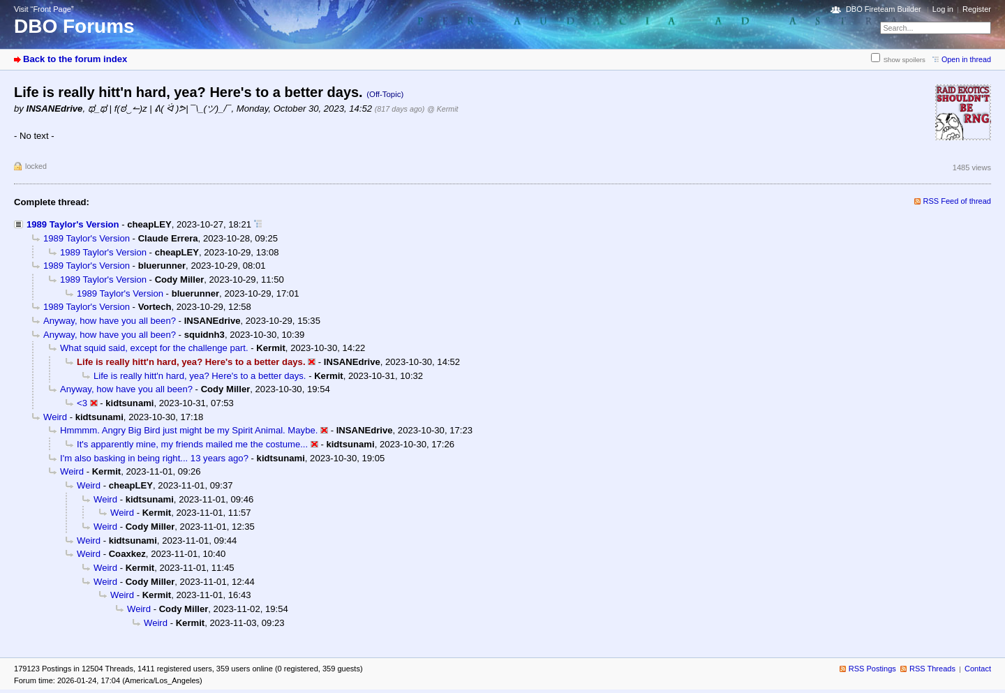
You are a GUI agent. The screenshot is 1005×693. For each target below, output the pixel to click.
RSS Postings (872, 668)
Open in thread (966, 59)
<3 (82, 403)
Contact (978, 668)
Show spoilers (904, 60)
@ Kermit (442, 109)
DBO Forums (74, 26)
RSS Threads (932, 668)
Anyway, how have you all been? (109, 320)
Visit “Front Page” (44, 9)
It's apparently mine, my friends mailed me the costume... (192, 444)
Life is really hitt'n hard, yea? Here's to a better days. (200, 376)
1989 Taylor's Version (73, 224)
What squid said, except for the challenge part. (154, 348)
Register (976, 9)
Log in (942, 9)
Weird (55, 417)
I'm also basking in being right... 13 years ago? (154, 458)
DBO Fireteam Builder (883, 9)
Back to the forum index (75, 59)
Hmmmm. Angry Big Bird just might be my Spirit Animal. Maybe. (189, 430)
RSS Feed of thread (957, 201)
